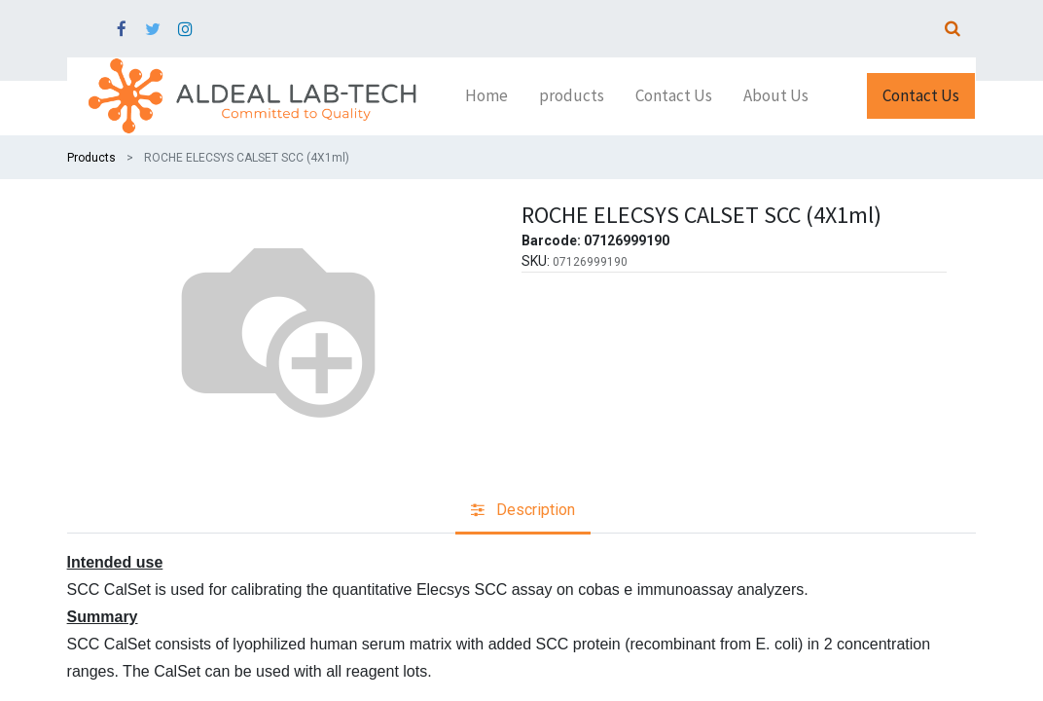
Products (91, 158)
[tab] (523, 512)
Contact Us (920, 95)
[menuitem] (486, 96)
